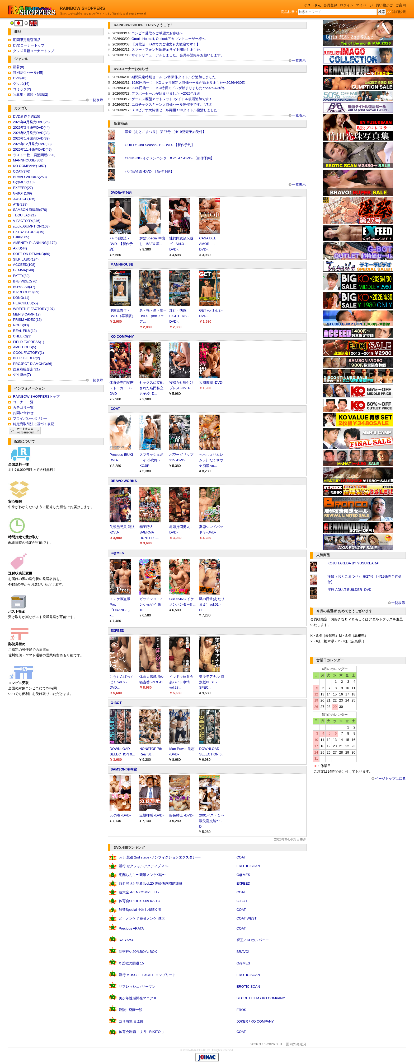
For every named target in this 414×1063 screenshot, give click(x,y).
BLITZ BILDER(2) (26, 358)
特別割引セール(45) (28, 73)
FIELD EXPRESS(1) (28, 342)
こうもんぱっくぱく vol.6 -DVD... (122, 682)
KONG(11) (21, 298)
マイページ (364, 5)
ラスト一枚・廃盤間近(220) (34, 155)
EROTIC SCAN (248, 866)
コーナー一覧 (23, 402)
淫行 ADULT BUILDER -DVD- (350, 590)
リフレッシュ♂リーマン (137, 986)
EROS (241, 1010)
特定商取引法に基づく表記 (33, 424)
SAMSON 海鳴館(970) (30, 210)
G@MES (117, 553)
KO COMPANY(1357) (29, 166)
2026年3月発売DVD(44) (31, 127)
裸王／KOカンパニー (253, 940)
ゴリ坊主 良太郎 (131, 1021)
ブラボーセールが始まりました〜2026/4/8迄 (165, 93)
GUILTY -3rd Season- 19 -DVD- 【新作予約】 (160, 145)
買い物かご (384, 5)
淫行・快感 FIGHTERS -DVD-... (179, 315)
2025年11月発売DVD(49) (32, 149)
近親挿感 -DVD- (151, 815)
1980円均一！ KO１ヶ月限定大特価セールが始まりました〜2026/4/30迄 (188, 83)
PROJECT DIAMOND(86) (32, 364)
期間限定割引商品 (26, 40)
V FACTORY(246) (26, 221)
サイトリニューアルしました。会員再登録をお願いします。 (177, 55)
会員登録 (330, 5)
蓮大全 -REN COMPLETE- (139, 892)
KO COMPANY (122, 336)
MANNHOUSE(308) (28, 160)
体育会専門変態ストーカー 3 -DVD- (122, 388)
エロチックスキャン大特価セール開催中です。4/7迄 (171, 104)
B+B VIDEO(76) (25, 281)
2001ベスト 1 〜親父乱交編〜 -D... (211, 820)
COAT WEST (247, 918)
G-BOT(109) (22, 193)
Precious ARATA (131, 928)
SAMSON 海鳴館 (124, 769)
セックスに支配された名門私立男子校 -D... (151, 388)
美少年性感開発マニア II (137, 998)
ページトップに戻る (390, 779)
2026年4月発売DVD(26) (31, 122)
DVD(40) (19, 78)
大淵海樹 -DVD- (211, 382)
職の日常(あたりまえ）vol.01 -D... (211, 604)
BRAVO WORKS (124, 481)
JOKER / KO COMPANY (255, 1021)
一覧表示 (96, 100)
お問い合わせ (23, 413)
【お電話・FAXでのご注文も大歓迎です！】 (165, 44)
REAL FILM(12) (25, 331)
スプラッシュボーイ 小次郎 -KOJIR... (151, 460)
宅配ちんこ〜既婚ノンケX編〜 (142, 875)
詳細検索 (399, 12)
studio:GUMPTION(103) (31, 226)
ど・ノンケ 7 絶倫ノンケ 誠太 (142, 918)
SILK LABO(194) (26, 259)
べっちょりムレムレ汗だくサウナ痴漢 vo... (211, 460)
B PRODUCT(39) (26, 292)
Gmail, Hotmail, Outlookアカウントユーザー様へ (168, 39)
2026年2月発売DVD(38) (31, 133)
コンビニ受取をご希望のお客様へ (157, 33)
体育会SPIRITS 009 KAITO (139, 901)
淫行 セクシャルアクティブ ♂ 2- (143, 866)
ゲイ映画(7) (22, 375)
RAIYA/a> (126, 940)
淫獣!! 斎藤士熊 (130, 1010)
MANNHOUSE (122, 264)
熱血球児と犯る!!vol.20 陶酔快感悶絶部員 (150, 883)
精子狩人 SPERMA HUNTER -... (149, 532)
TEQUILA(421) (24, 215)
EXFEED (117, 631)
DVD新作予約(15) (26, 116)
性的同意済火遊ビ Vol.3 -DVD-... (181, 243)
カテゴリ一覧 (23, 408)
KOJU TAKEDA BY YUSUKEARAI (353, 563)
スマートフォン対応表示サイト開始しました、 (167, 50)
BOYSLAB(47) (24, 287)
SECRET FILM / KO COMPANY (261, 998)
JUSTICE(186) (24, 199)
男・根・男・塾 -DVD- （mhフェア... (152, 315)
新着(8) (18, 67)
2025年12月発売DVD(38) (32, 144)
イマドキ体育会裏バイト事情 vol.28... (181, 682)
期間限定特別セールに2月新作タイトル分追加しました (173, 77)
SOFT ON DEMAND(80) (31, 254)
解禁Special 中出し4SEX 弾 (140, 910)
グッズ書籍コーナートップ (33, 51)
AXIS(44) (20, 248)
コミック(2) (22, 89)
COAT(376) (21, 171)
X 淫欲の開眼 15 (131, 963)
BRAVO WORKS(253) (30, 177)
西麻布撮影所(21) (26, 369)
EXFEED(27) (23, 188)
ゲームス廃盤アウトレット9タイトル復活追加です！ (171, 99)
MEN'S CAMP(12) (26, 314)
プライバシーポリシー (30, 418)
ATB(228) (20, 204)
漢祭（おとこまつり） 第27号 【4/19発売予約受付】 (165, 132)
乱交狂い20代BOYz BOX (138, 952)
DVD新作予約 (121, 192)
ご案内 (401, 5)
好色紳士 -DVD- (181, 815)
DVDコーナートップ (28, 45)
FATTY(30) (21, 276)
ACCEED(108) (24, 265)
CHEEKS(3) (22, 336)
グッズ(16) (21, 84)
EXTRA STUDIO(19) (28, 232)
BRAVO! (243, 952)
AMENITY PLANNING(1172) (35, 243)
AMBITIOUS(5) (24, 347)
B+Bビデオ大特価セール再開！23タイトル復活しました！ (176, 110)
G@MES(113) (24, 182)
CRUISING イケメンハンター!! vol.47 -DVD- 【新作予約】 (169, 158)
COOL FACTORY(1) (28, 353)
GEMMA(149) (23, 270)
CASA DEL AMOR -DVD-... (207, 243)
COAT (115, 409)
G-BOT (116, 703)
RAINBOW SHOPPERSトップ (36, 396)
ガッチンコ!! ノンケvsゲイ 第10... (151, 604)
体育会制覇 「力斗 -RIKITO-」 (142, 1032)
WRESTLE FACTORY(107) (34, 309)
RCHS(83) (21, 325)
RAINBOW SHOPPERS (82, 8)
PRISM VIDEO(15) (27, 320)
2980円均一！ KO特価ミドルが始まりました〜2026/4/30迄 (178, 88)
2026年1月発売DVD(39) (31, 138)
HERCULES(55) (25, 303)
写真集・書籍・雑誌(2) (30, 94)
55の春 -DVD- (120, 815)
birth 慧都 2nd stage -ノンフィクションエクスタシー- (160, 857)
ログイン (347, 5)
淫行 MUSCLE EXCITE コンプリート (147, 975)
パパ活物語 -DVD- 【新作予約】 (149, 171)
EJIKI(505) (21, 237)
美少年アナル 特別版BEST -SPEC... (211, 682)
